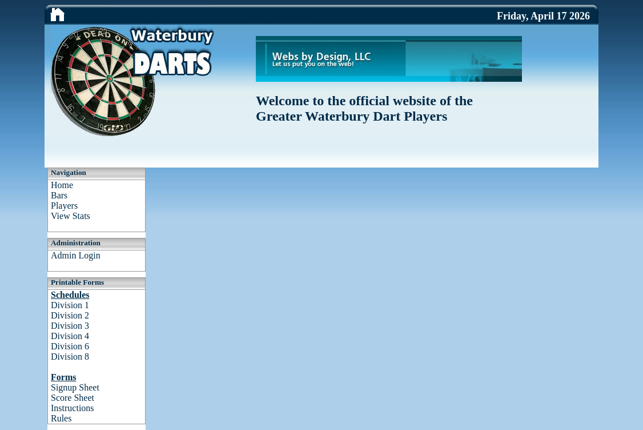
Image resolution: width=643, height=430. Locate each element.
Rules (61, 418)
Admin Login (76, 255)
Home (62, 185)
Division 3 (70, 326)
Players (64, 205)
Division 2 (70, 315)
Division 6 (70, 346)
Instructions (72, 408)
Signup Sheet (75, 387)
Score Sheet (72, 398)
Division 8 (70, 356)
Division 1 (70, 305)
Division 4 (70, 336)
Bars (59, 195)
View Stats (70, 216)
